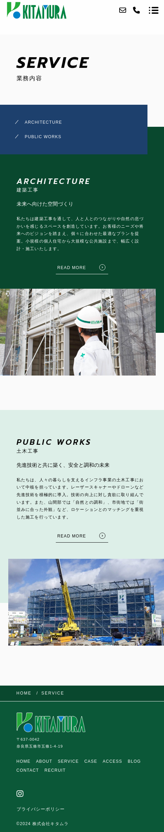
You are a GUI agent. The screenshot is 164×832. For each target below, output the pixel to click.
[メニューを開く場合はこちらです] (153, 10)
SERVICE (68, 761)
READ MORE (71, 267)
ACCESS (112, 761)
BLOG (134, 761)
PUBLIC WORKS (43, 136)
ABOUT (44, 761)
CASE (90, 761)
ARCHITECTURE (43, 122)
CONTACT (28, 770)
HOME (24, 761)
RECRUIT (55, 770)
